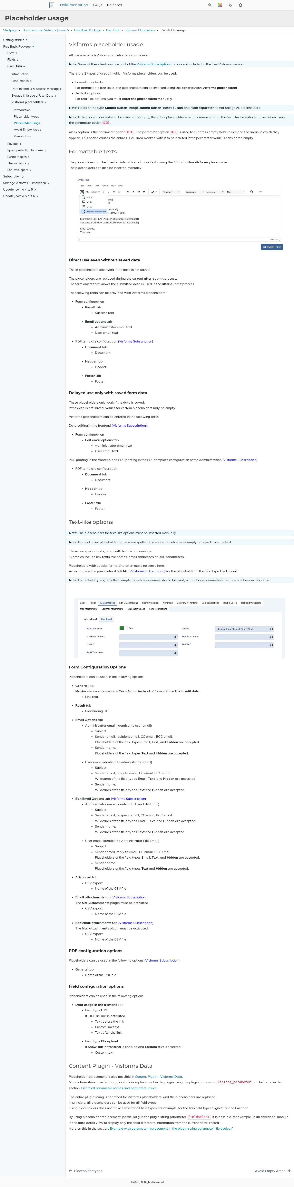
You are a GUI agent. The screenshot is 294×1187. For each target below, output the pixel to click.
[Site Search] (191, 5)
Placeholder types (26, 116)
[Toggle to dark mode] (240, 5)
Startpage (10, 30)
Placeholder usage (27, 123)
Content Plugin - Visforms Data (158, 1087)
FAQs (123, 5)
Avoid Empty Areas (27, 130)
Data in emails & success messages (36, 89)
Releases (140, 5)
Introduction (19, 74)
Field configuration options (251, 78)
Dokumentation (100, 5)
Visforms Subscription (153, 64)
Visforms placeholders (140, 30)
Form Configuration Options (252, 71)
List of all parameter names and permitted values (185, 1098)
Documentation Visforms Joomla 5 (46, 30)
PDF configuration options (250, 74)
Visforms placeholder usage (250, 49)
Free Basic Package (87, 30)
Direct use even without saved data (256, 58)
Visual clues (22, 136)
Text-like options (243, 67)
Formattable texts (243, 55)
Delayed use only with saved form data (259, 62)
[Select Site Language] (220, 5)
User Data (113, 30)
